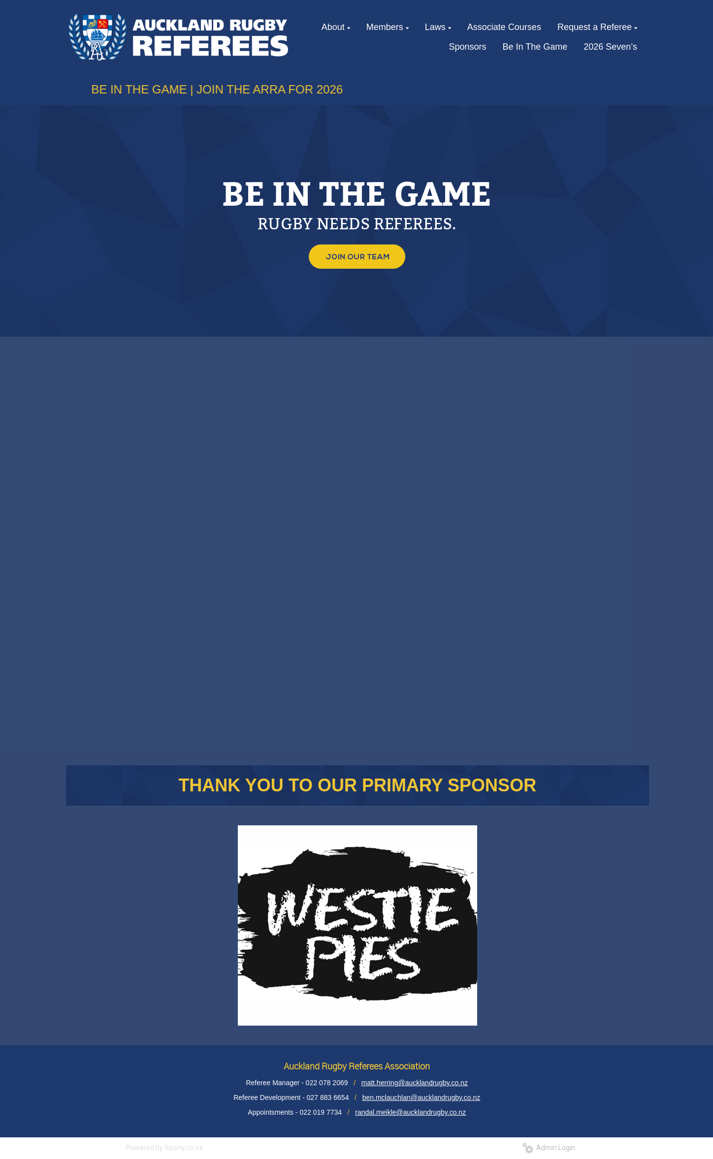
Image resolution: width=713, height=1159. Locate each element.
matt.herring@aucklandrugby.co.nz (414, 1083)
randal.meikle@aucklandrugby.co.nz (410, 1112)
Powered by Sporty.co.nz (164, 1148)
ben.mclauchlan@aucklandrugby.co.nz (421, 1097)
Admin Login (548, 1148)
